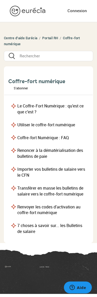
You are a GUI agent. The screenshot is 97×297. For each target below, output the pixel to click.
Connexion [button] (77, 11)
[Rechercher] (48, 56)
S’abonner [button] (21, 88)
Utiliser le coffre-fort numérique (46, 124)
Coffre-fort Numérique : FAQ (43, 137)
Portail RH (50, 38)
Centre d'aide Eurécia (20, 38)
